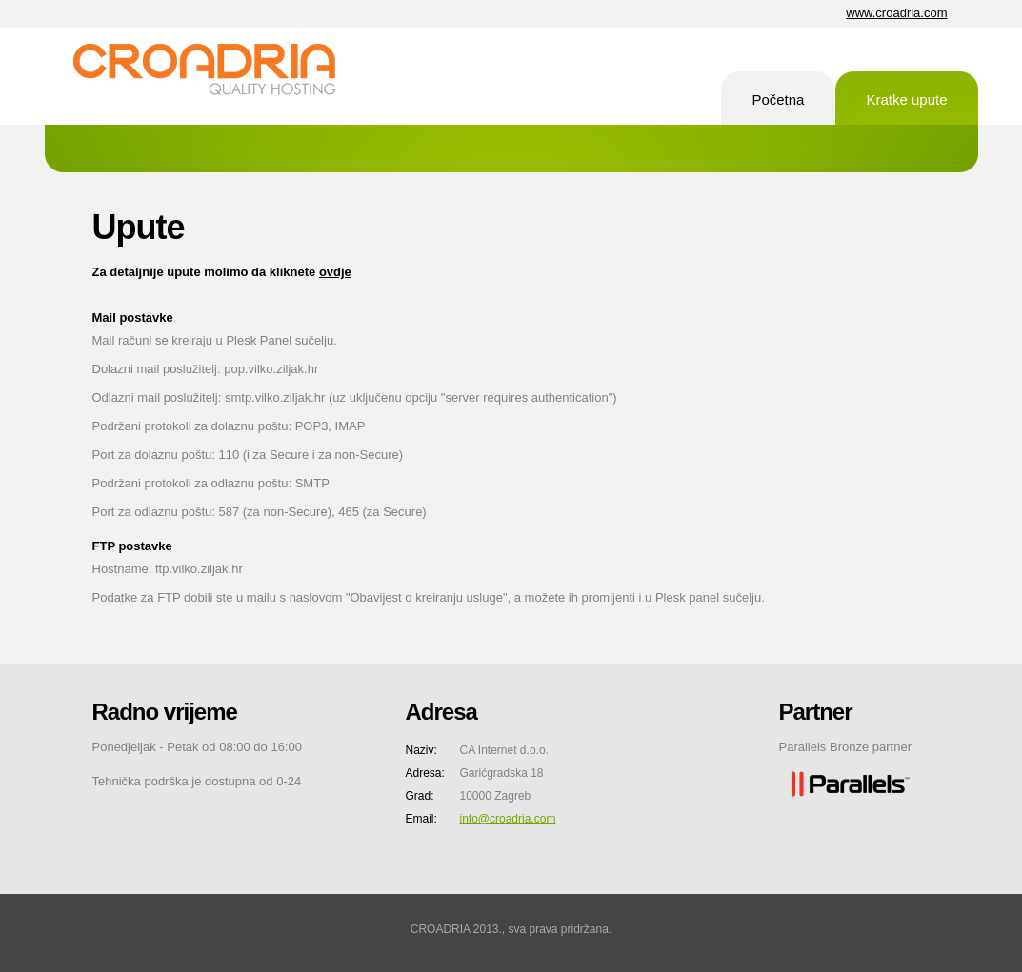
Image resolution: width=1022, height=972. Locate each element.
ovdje (335, 272)
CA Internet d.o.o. (216, 76)
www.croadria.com (896, 13)
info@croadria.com (508, 818)
